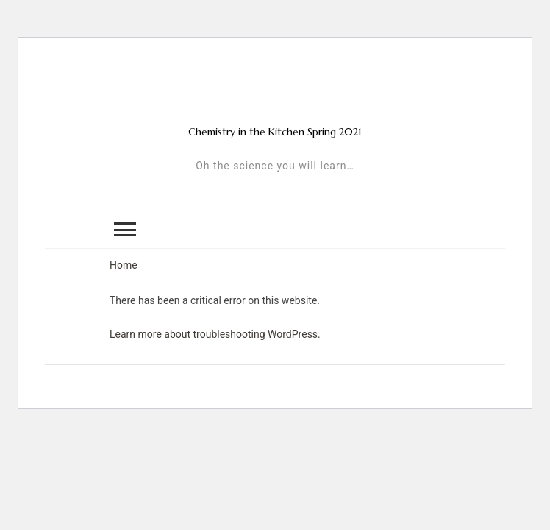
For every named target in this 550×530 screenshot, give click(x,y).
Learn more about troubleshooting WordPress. (215, 334)
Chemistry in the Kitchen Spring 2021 (275, 131)
